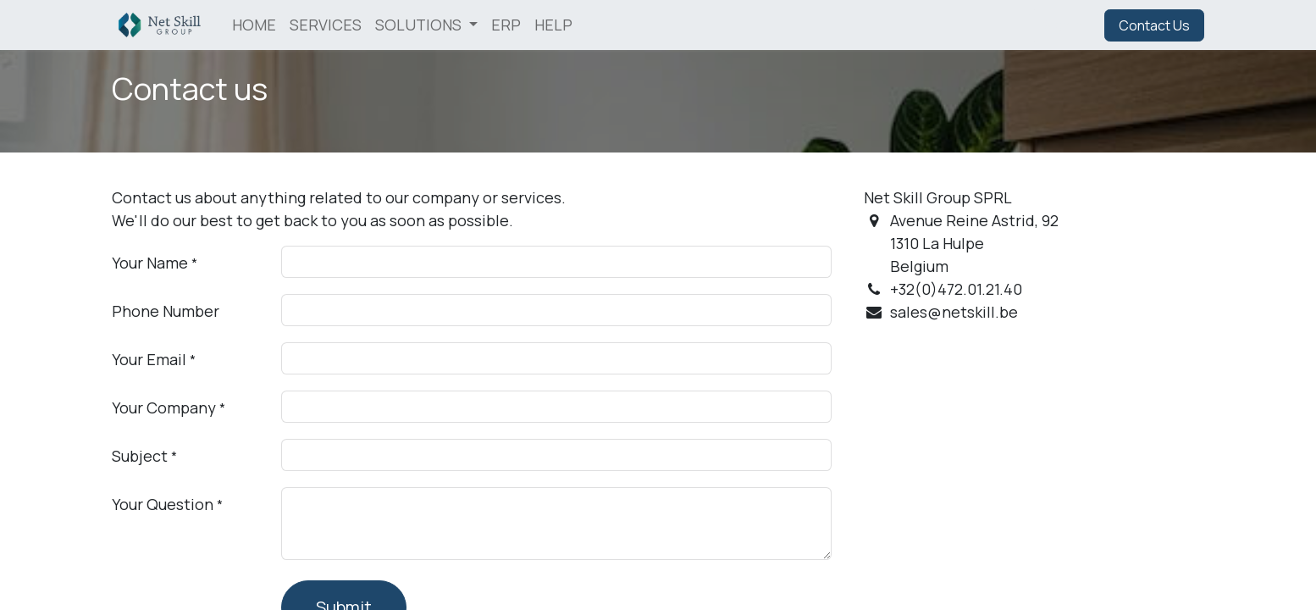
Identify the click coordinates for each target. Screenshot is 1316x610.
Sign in (1063, 25)
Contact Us (1154, 25)
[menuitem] (254, 25)
